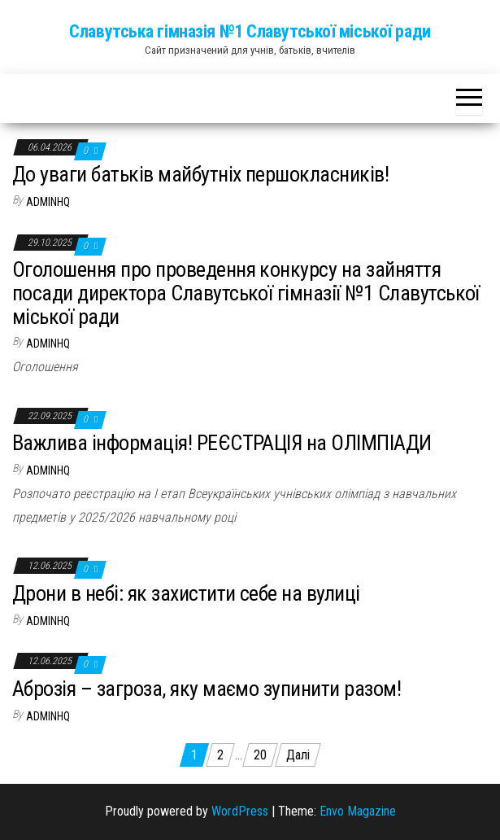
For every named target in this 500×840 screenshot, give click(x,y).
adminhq (48, 201)
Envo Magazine (358, 811)
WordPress (239, 811)
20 (260, 755)
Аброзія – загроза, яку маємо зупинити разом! (206, 688)
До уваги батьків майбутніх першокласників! (200, 174)
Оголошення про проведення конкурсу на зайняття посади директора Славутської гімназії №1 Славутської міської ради (246, 292)
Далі (298, 755)
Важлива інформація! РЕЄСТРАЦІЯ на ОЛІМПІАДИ (222, 443)
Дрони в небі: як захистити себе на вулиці (186, 593)
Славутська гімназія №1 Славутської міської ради (249, 31)
